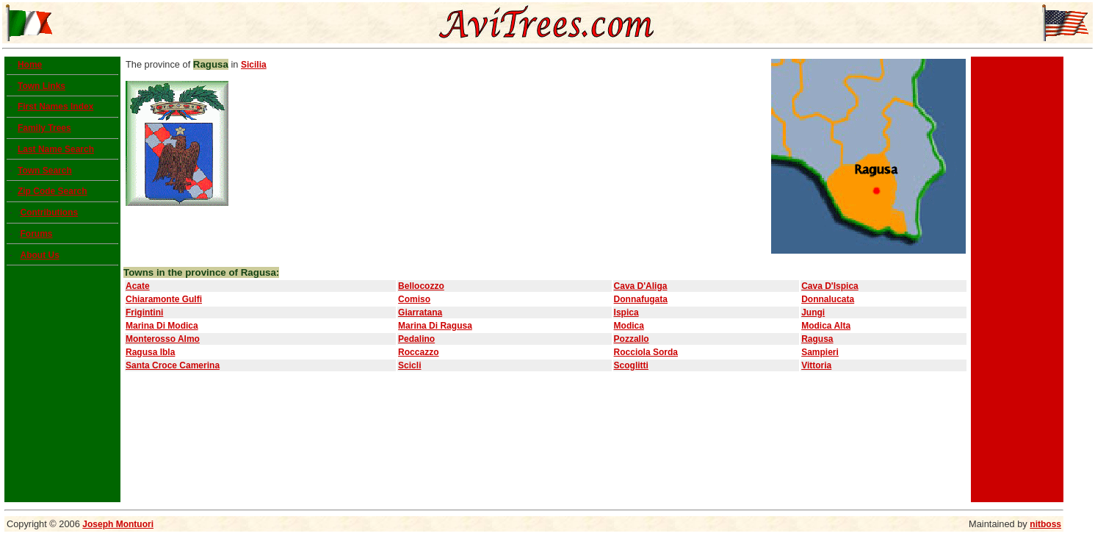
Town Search (45, 170)
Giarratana (420, 312)
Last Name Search (56, 149)
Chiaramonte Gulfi (164, 299)
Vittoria (816, 365)
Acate (138, 286)
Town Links (41, 86)
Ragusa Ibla (150, 352)
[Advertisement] (1017, 279)
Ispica (626, 312)
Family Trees (44, 128)
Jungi (813, 312)
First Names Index (55, 106)
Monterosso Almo (163, 339)
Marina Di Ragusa (435, 326)
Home (30, 65)
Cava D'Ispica (830, 286)
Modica (629, 326)
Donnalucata (827, 299)
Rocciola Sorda (646, 352)
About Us (39, 255)
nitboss (1045, 524)
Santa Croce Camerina (173, 365)
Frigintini (144, 312)
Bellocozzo (421, 286)
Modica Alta (825, 326)
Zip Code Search (52, 191)
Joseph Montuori (117, 524)
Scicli (409, 365)
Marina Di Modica (162, 326)
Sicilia (254, 65)
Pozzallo (631, 339)
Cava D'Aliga (641, 286)
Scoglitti (631, 365)
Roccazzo (418, 352)
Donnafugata (641, 299)
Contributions (49, 212)
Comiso (414, 299)
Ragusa (817, 339)
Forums (36, 234)
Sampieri (820, 352)
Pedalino (416, 339)
